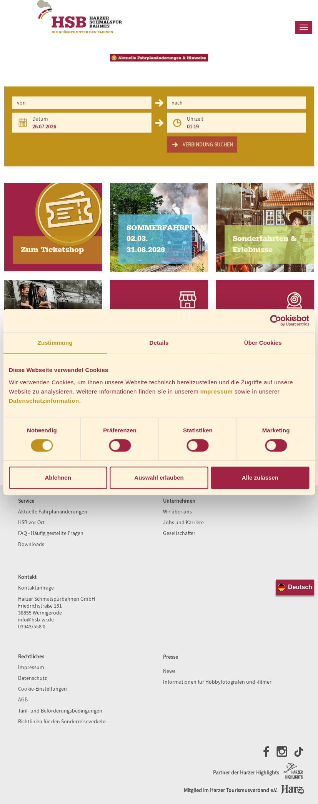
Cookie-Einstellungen (42, 688)
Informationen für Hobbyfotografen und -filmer (217, 681)
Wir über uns (177, 511)
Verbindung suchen (202, 144)
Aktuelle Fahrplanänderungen (52, 511)
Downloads (31, 544)
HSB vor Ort (31, 522)
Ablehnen (58, 477)
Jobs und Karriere (183, 522)
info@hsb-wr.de (36, 619)
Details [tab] (159, 342)
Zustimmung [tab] (55, 342)
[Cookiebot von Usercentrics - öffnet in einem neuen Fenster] (275, 320)
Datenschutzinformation (44, 400)
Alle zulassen (260, 477)
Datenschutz (32, 677)
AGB (23, 699)
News (169, 671)
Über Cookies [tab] (263, 342)
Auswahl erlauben (158, 477)
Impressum (216, 391)
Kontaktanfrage (36, 587)
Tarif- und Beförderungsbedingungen (60, 710)
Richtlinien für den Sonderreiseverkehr (62, 721)
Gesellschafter (179, 533)
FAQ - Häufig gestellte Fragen (50, 533)
